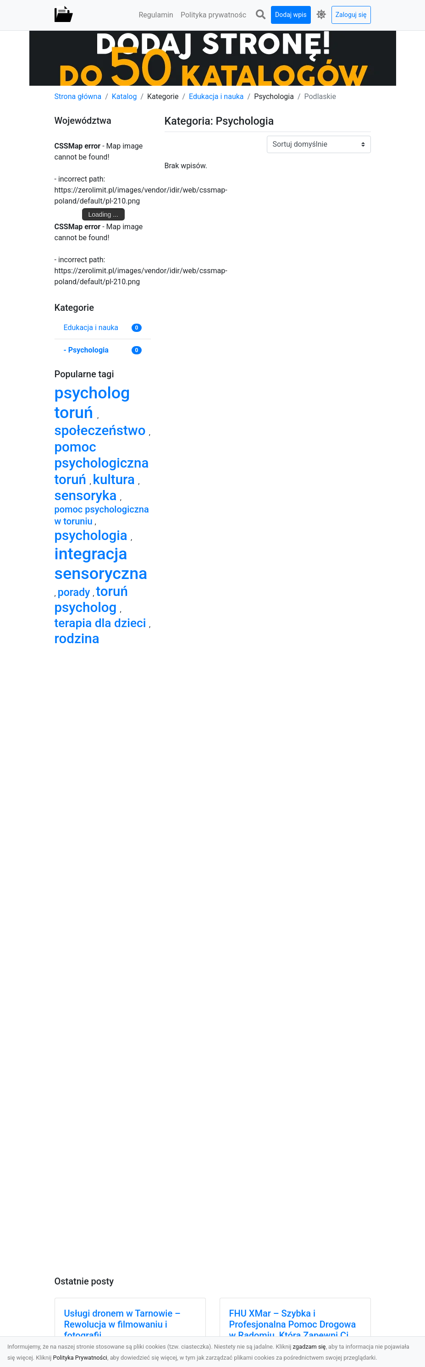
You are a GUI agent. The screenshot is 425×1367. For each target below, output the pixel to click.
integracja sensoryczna (101, 563)
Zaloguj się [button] (351, 14)
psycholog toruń (92, 402)
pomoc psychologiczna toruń (102, 463)
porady (75, 592)
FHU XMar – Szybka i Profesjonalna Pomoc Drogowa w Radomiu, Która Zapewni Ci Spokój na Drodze (292, 1330)
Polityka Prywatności (80, 1357)
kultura (115, 479)
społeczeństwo (102, 430)
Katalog (124, 96)
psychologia (93, 535)
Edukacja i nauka (216, 96)
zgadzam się (309, 1346)
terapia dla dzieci (102, 623)
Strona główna (78, 96)
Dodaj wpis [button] (291, 14)
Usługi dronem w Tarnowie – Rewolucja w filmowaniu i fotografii (122, 1324)
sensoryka (87, 495)
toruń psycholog (91, 599)
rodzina (77, 638)
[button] (260, 15)
